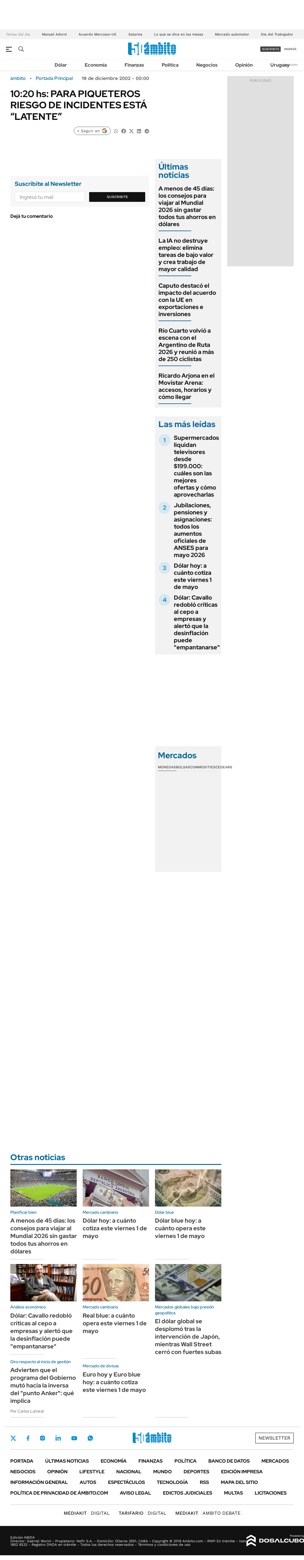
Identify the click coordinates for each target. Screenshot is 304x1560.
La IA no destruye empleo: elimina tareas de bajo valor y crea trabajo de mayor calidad (185, 255)
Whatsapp (90, 1438)
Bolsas (183, 767)
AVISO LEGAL (135, 1493)
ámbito (18, 78)
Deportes (196, 1472)
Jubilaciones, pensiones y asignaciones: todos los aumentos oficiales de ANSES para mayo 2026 (193, 530)
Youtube (74, 1438)
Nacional (128, 1472)
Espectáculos (126, 1482)
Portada (21, 1461)
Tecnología (172, 1482)
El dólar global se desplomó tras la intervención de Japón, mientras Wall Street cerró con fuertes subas (188, 1336)
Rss (204, 1482)
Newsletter (290, 64)
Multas (233, 1493)
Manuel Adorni (54, 34)
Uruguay (280, 65)
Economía (96, 65)
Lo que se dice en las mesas (178, 34)
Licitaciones (271, 1493)
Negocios (207, 65)
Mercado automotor (232, 34)
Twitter (13, 1438)
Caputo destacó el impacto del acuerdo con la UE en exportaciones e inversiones (187, 300)
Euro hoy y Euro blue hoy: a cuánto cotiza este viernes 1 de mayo (114, 1382)
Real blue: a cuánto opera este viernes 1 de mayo (115, 1323)
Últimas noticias (67, 1461)
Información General (39, 1482)
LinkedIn (58, 1438)
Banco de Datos (229, 1461)
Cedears (223, 767)
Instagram (42, 1438)
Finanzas (134, 65)
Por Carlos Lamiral (27, 1411)
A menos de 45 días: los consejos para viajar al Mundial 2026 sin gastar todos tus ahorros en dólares (187, 206)
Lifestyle (91, 1472)
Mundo (162, 1472)
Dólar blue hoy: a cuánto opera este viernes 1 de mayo (180, 1228)
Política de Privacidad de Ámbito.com (59, 1493)
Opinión (244, 65)
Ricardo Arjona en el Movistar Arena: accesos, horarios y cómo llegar (186, 386)
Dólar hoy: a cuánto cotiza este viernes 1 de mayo (193, 576)
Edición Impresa (242, 1472)
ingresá (290, 49)
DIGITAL (87, 1513)
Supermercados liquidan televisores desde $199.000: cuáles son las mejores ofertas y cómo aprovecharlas (196, 466)
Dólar (61, 65)
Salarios (135, 34)
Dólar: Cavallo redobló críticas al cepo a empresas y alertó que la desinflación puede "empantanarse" (197, 622)
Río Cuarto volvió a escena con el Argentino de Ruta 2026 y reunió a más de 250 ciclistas (186, 345)
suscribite (270, 49)
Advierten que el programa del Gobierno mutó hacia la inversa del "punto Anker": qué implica (43, 1385)
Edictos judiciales (187, 1493)
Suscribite (117, 197)
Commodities (202, 767)
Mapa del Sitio (239, 1482)
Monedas (167, 767)
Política (170, 65)
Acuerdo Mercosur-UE (98, 34)
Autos (88, 1482)
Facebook (28, 1438)
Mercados (275, 1461)
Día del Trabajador (277, 34)
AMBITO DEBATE (208, 1513)
